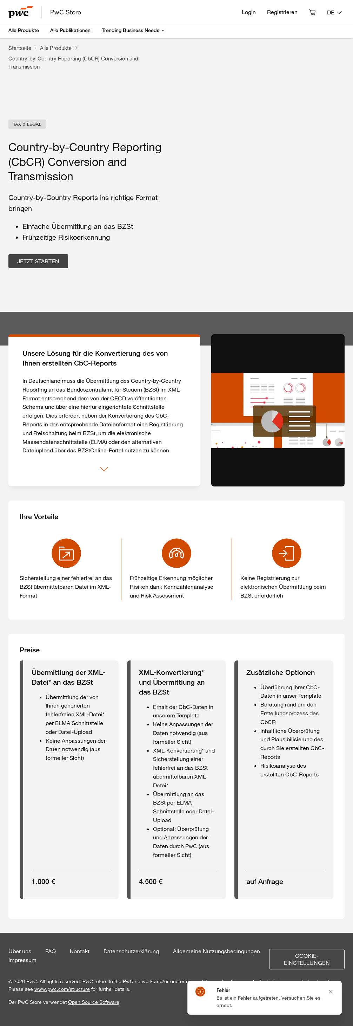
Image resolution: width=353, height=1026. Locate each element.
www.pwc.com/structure (62, 989)
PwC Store (65, 12)
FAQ (50, 951)
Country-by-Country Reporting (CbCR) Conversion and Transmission (73, 62)
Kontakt (79, 951)
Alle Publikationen (70, 30)
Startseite (19, 48)
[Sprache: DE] (334, 12)
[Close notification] (331, 991)
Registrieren (282, 11)
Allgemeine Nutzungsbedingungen (216, 951)
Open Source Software (93, 1002)
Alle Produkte (23, 30)
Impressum (22, 959)
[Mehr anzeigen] (104, 469)
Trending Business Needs (130, 30)
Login (249, 11)
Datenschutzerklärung (131, 951)
